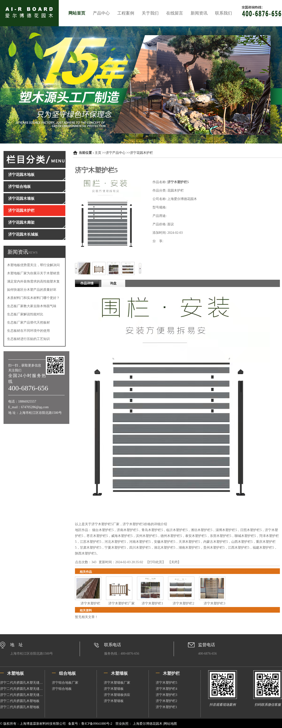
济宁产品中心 (115, 153)
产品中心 (101, 13)
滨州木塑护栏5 (146, 536)
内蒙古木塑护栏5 (215, 541)
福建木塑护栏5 (263, 547)
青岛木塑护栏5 (152, 530)
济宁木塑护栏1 (152, 603)
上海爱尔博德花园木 (147, 723)
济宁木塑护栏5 (166, 682)
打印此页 (155, 562)
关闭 (174, 562)
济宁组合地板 (62, 688)
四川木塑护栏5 (140, 547)
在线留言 (174, 13)
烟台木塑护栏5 (103, 530)
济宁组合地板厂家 (65, 682)
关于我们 (150, 13)
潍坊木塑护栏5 (201, 530)
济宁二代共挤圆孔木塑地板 (19, 701)
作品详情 (87, 283)
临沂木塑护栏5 (177, 530)
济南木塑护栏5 (127, 530)
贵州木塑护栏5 (214, 547)
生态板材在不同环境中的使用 (28, 330)
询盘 (113, 283)
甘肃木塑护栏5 (90, 547)
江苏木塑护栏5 (90, 541)
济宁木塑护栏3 (214, 603)
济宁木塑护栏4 (166, 688)
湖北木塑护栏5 (164, 547)
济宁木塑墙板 (114, 688)
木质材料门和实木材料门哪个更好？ (33, 298)
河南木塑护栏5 (140, 541)
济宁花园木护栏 (141, 153)
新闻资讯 (199, 13)
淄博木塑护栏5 (226, 530)
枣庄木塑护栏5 (97, 536)
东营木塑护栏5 (220, 536)
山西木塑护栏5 (242, 541)
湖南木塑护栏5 (189, 547)
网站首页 (76, 13)
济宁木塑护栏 (90, 603)
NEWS (33, 252)
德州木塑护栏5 (171, 536)
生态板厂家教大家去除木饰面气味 (31, 306)
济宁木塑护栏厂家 (121, 603)
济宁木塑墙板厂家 (117, 682)
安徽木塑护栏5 (164, 541)
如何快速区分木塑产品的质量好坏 (31, 289)
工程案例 (125, 13)
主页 (98, 153)
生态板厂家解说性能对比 (25, 314)
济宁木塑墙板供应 (117, 695)
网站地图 (170, 723)
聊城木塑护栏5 (245, 536)
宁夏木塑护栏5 (115, 547)
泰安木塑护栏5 (196, 536)
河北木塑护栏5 (115, 541)
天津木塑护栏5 (189, 541)
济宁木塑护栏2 (183, 603)
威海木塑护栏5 (122, 536)
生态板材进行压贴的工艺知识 (28, 339)
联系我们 (223, 13)
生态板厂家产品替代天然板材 (28, 322)
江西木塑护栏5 (238, 547)
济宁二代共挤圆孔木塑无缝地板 (22, 682)
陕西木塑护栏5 (85, 553)
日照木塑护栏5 (251, 530)
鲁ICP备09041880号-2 (96, 723)
